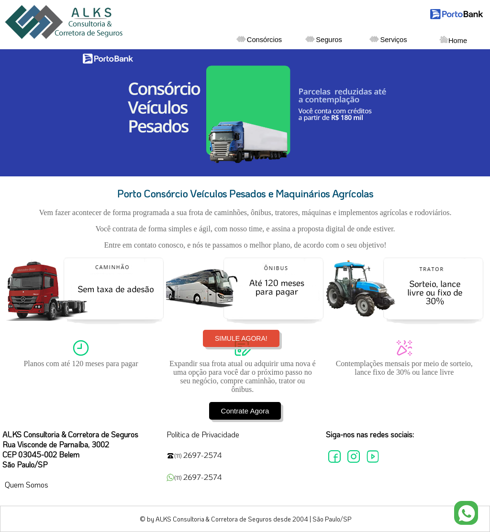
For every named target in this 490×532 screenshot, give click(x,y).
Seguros (323, 39)
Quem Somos (26, 484)
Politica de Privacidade (203, 434)
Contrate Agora (245, 411)
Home (453, 40)
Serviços (388, 39)
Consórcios (259, 39)
